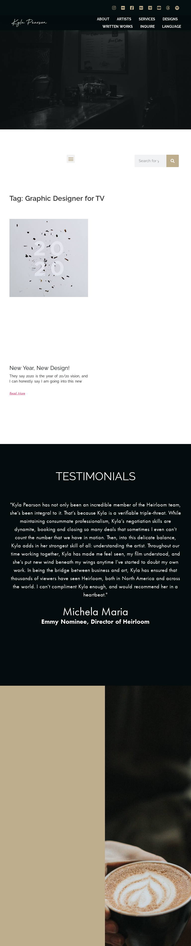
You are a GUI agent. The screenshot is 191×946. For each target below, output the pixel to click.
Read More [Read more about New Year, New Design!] (17, 393)
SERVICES (147, 19)
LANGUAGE (171, 27)
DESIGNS (170, 19)
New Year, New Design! (39, 368)
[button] (71, 159)
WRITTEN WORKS (117, 27)
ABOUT (103, 19)
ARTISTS (124, 19)
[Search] (172, 161)
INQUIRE (147, 27)
